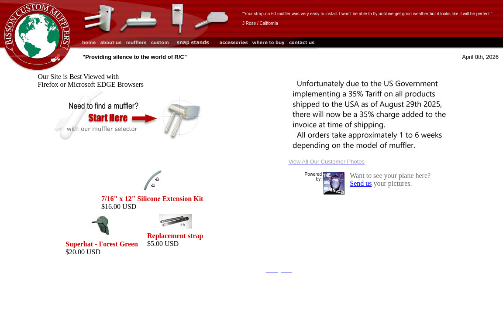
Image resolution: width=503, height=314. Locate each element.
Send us (361, 183)
